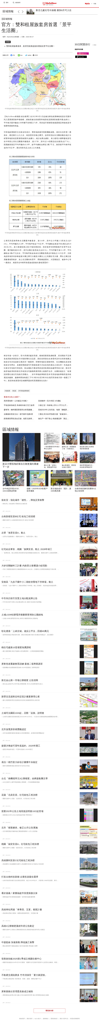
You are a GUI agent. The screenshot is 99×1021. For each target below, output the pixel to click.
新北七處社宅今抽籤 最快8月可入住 (53, 10)
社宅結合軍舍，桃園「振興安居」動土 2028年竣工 (26, 540)
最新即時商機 (79, 51)
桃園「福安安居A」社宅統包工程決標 (20, 835)
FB (12, 57)
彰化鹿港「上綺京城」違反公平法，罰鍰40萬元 (25, 622)
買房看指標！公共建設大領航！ (16, 392)
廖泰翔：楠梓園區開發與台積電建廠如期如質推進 (23, 401)
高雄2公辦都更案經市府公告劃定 (17, 917)
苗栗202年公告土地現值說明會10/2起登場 (22, 802)
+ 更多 (94, 46)
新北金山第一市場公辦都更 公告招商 (19, 671)
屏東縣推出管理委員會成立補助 (17, 982)
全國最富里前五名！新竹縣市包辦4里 (18, 405)
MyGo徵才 (38, 1009)
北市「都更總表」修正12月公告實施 (19, 818)
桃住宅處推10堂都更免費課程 (16, 638)
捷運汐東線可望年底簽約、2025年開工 (20, 736)
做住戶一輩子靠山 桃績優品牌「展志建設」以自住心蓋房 (60, 409)
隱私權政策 (54, 1009)
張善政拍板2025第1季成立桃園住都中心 (21, 949)
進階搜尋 (18, 3)
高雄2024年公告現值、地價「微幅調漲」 (54, 401)
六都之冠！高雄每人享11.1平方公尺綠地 (54, 396)
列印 (35, 57)
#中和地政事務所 (23, 381)
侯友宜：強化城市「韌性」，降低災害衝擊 (22, 491)
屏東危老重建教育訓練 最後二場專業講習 (22, 654)
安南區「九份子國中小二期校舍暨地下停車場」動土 (27, 573)
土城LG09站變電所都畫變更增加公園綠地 (22, 605)
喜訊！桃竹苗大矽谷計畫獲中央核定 (19, 753)
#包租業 (7, 381)
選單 (7, 3)
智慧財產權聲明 (75, 1009)
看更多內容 (49, 1001)
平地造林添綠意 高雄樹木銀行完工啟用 (19, 396)
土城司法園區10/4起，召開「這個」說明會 (22, 704)
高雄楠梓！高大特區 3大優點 (49, 392)
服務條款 (46, 1009)
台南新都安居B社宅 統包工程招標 (18, 507)
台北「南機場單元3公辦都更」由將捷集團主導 (24, 769)
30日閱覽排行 (82, 46)
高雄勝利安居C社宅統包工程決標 (18, 851)
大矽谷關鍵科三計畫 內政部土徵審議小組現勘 (24, 556)
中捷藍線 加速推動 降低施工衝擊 (17, 933)
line (20, 57)
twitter (28, 57)
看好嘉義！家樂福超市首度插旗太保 (19, 884)
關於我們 (29, 1009)
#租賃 (14, 381)
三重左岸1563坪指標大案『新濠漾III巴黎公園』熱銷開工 (60, 405)
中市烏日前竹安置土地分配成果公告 (19, 589)
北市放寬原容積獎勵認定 (13, 720)
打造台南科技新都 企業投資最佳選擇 (19, 867)
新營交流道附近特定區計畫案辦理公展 (20, 687)
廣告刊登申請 (64, 1009)
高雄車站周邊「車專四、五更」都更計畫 (21, 900)
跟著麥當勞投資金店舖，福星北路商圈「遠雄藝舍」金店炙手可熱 (29, 409)
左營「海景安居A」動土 (13, 523)
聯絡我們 (22, 1009)
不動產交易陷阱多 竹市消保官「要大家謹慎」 (24, 966)
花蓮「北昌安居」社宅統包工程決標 (19, 785)
